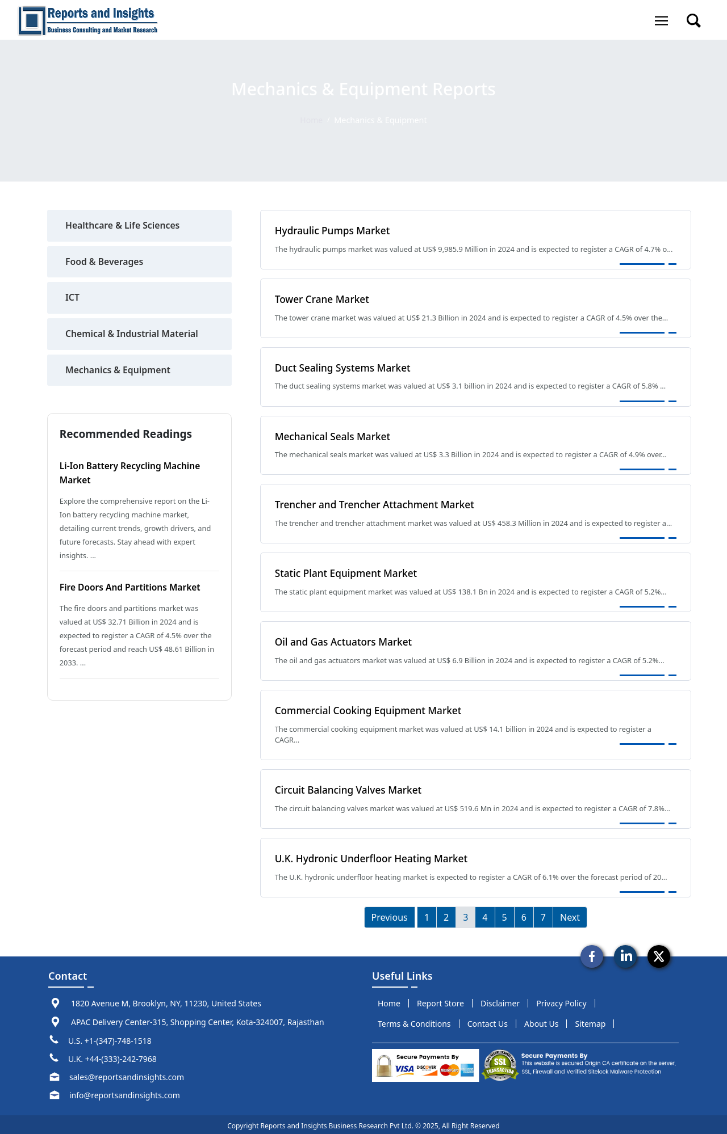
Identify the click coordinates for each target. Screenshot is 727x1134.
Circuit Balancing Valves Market (350, 787)
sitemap (590, 1020)
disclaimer (500, 1000)
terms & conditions (414, 1020)
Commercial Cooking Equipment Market (370, 708)
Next (570, 914)
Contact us (487, 1020)
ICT (72, 298)
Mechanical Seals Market (334, 435)
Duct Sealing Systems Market (344, 367)
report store (440, 1000)
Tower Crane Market (323, 298)
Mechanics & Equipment (118, 371)
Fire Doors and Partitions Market (132, 587)
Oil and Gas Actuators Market (345, 640)
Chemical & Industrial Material (132, 334)
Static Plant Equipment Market (347, 571)
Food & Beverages (105, 262)
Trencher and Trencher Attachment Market (377, 503)
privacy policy (561, 1000)
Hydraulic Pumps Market (333, 230)
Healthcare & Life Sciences (123, 226)
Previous (389, 914)
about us (541, 1020)
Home (311, 120)
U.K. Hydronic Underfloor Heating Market (373, 855)
